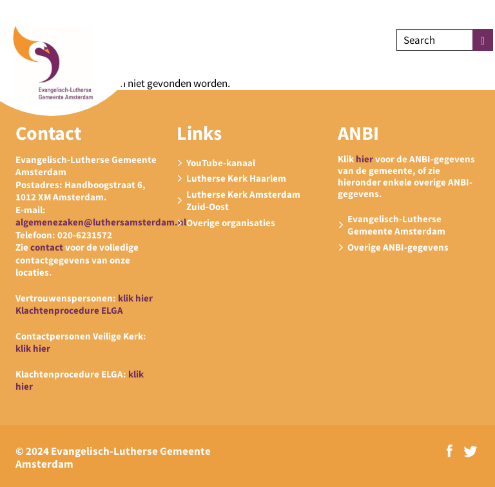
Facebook (449, 450)
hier (364, 159)
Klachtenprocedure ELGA (69, 310)
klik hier (135, 298)
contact (46, 247)
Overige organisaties (230, 222)
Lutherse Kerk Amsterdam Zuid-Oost (243, 200)
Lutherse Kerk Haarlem (236, 178)
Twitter (471, 451)
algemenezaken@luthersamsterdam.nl (100, 222)
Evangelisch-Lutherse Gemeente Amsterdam (396, 225)
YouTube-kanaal (220, 163)
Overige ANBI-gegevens (398, 247)
